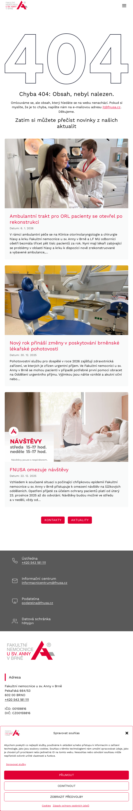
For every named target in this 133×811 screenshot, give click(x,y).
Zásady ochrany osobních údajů (71, 805)
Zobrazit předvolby (66, 797)
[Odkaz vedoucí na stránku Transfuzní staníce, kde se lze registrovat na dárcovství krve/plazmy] (53, 520)
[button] (127, 733)
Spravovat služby (16, 764)
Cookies (46, 805)
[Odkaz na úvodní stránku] (31, 651)
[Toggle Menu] (124, 6)
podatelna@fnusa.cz (37, 603)
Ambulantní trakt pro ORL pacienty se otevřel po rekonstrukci (66, 219)
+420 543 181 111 (34, 562)
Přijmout (66, 775)
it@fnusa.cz (112, 107)
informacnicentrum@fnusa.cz (44, 583)
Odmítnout (66, 786)
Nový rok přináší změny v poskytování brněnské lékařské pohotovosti (64, 346)
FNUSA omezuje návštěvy (39, 469)
